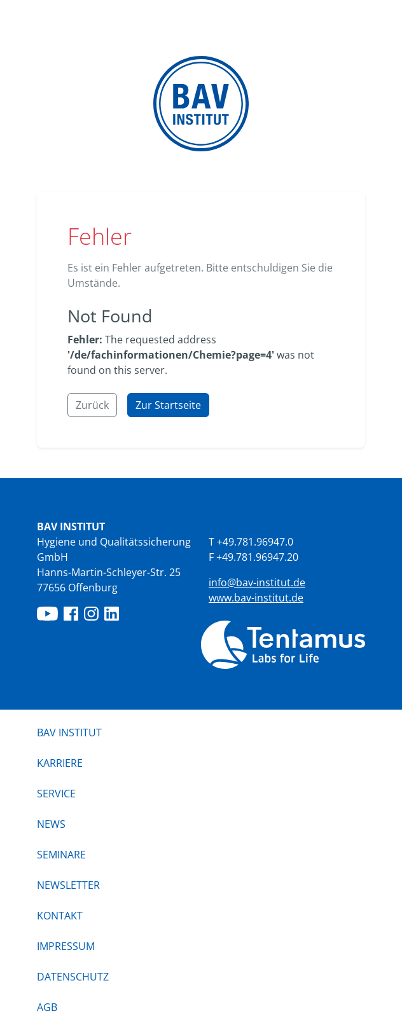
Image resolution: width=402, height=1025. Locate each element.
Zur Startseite (168, 405)
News (51, 824)
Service (56, 794)
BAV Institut (69, 733)
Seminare (61, 855)
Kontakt (60, 916)
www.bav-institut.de (256, 598)
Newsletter (68, 885)
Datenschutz (73, 977)
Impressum (66, 946)
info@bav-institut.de (257, 582)
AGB (47, 1007)
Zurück (92, 405)
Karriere (60, 763)
